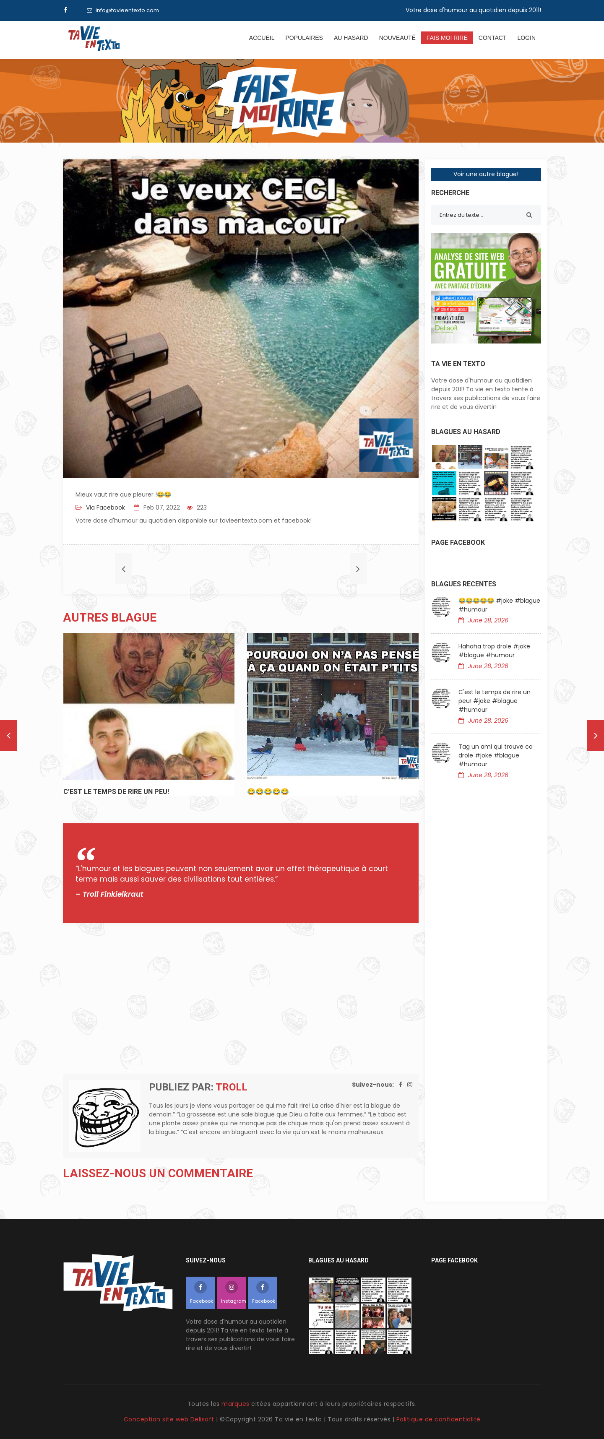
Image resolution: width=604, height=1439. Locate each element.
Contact (493, 37)
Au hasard (351, 37)
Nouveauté (397, 37)
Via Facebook (104, 507)
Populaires (304, 37)
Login (526, 37)
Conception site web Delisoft (170, 1419)
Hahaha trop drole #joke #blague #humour (494, 650)
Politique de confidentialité (438, 1419)
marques (235, 1404)
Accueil (262, 37)
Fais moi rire (447, 37)
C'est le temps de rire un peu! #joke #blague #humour (494, 701)
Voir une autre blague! (485, 174)
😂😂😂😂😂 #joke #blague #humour (499, 605)
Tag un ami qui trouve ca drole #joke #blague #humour (495, 755)
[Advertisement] (241, 998)
